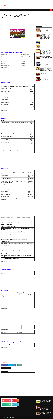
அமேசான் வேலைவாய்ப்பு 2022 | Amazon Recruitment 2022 (45, 413)
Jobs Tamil (5, 5)
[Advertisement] (18, 45)
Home (2, 0)
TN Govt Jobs (8, 362)
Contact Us (7, 0)
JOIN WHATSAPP (6, 404)
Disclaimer (16, 0)
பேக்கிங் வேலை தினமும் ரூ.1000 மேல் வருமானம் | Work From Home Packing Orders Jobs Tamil (46, 64)
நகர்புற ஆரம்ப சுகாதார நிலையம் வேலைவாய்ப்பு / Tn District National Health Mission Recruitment (46, 78)
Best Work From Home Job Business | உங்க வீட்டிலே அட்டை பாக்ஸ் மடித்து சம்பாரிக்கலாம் (46, 46)
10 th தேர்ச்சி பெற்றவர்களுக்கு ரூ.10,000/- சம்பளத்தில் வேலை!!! (45, 41)
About (4, 0)
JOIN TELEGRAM (15, 404)
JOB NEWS (4, 362)
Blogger (15, 417)
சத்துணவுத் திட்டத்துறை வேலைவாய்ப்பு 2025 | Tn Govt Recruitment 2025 (45, 74)
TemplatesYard (8, 417)
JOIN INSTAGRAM (15, 401)
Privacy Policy (12, 0)
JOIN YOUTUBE (6, 400)
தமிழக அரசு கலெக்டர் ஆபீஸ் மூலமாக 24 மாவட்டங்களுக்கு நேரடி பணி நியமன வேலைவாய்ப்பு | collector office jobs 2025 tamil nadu (46, 69)
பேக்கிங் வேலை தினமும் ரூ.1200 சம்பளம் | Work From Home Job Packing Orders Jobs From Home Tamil (45, 30)
